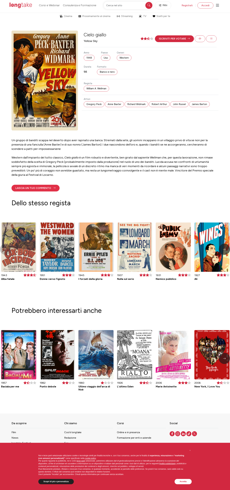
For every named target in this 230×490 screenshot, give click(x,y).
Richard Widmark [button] (136, 104)
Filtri (163, 5)
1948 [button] (89, 57)
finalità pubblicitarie (167, 463)
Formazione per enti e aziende (134, 437)
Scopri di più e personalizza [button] (56, 481)
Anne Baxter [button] (114, 104)
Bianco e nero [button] (107, 71)
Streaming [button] (125, 16)
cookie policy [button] (90, 458)
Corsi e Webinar (49, 5)
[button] (174, 38)
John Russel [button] (179, 104)
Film (14, 432)
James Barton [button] (199, 104)
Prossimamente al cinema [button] (94, 16)
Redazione (70, 437)
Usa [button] (106, 57)
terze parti (81, 461)
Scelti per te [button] (161, 16)
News (15, 437)
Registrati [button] (187, 5)
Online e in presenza (128, 432)
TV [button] (142, 16)
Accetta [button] (183, 481)
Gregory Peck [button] (94, 104)
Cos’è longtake (72, 432)
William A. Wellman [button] (96, 88)
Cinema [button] (66, 16)
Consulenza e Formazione (79, 5)
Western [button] (124, 57)
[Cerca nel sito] (128, 5)
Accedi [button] (205, 5)
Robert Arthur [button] (159, 104)
